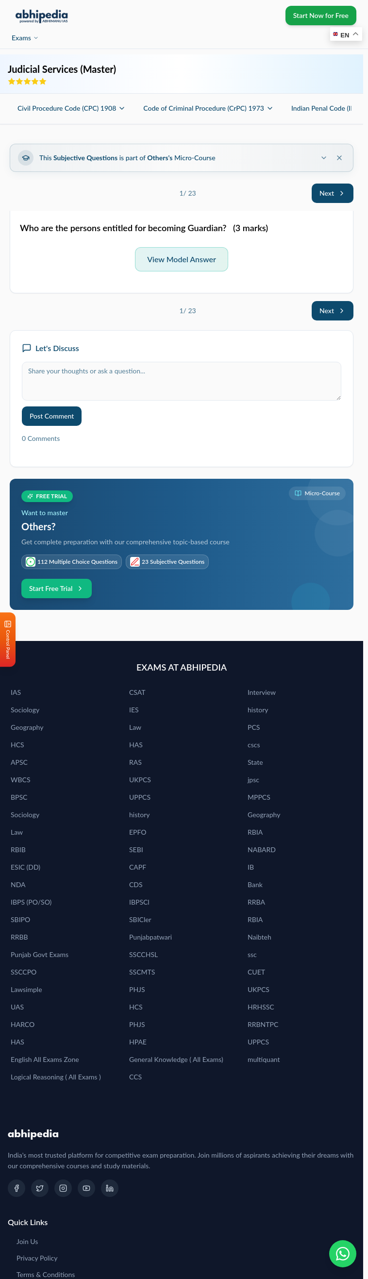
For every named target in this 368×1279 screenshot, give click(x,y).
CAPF (137, 867)
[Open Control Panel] (8, 639)
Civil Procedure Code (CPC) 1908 (71, 108)
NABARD (262, 849)
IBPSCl (139, 902)
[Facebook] (16, 1188)
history (258, 710)
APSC (19, 762)
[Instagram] (63, 1188)
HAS (136, 744)
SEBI (136, 849)
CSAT (137, 692)
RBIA (255, 832)
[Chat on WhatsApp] (342, 1253)
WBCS (21, 779)
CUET (256, 972)
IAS (16, 692)
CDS (136, 884)
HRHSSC (261, 1007)
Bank (255, 884)
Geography (27, 727)
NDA (18, 884)
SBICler (140, 919)
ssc (252, 954)
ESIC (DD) (25, 867)
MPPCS (259, 797)
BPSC (19, 797)
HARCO (22, 1024)
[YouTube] (86, 1188)
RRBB (19, 937)
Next (332, 193)
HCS (17, 744)
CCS (135, 1077)
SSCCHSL (143, 954)
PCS (254, 727)
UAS (17, 1007)
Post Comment (52, 416)
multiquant (264, 1059)
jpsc (253, 779)
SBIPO (20, 919)
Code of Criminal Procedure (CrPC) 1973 (208, 108)
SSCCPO (23, 972)
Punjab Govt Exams (39, 954)
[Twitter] (40, 1188)
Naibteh (259, 937)
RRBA (256, 902)
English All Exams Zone (45, 1059)
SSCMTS (142, 972)
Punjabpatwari (150, 937)
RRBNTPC (263, 1024)
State (255, 762)
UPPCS (140, 797)
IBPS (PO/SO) (31, 902)
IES (134, 710)
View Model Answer (181, 259)
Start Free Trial (56, 588)
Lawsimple (26, 989)
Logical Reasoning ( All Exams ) (56, 1077)
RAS (135, 762)
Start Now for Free (321, 15)
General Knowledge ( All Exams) (176, 1059)
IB (251, 867)
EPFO (138, 832)
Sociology (25, 710)
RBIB (18, 849)
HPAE (138, 1042)
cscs (254, 744)
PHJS (137, 989)
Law (135, 727)
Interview (262, 692)
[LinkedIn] (109, 1188)
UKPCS (140, 779)
